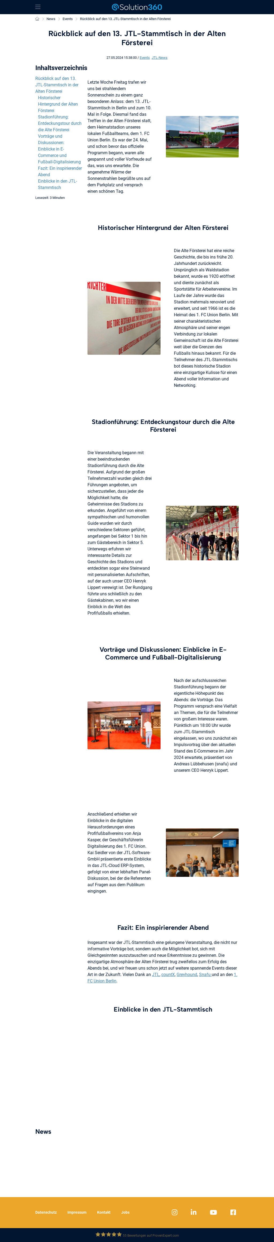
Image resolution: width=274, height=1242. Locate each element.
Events (145, 58)
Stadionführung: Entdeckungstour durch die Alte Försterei (60, 123)
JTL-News (160, 58)
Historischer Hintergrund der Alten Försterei (58, 104)
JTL (155, 974)
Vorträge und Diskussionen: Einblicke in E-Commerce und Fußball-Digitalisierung (59, 149)
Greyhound (187, 974)
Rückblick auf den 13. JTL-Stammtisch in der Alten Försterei (56, 85)
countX (168, 974)
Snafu (205, 974)
